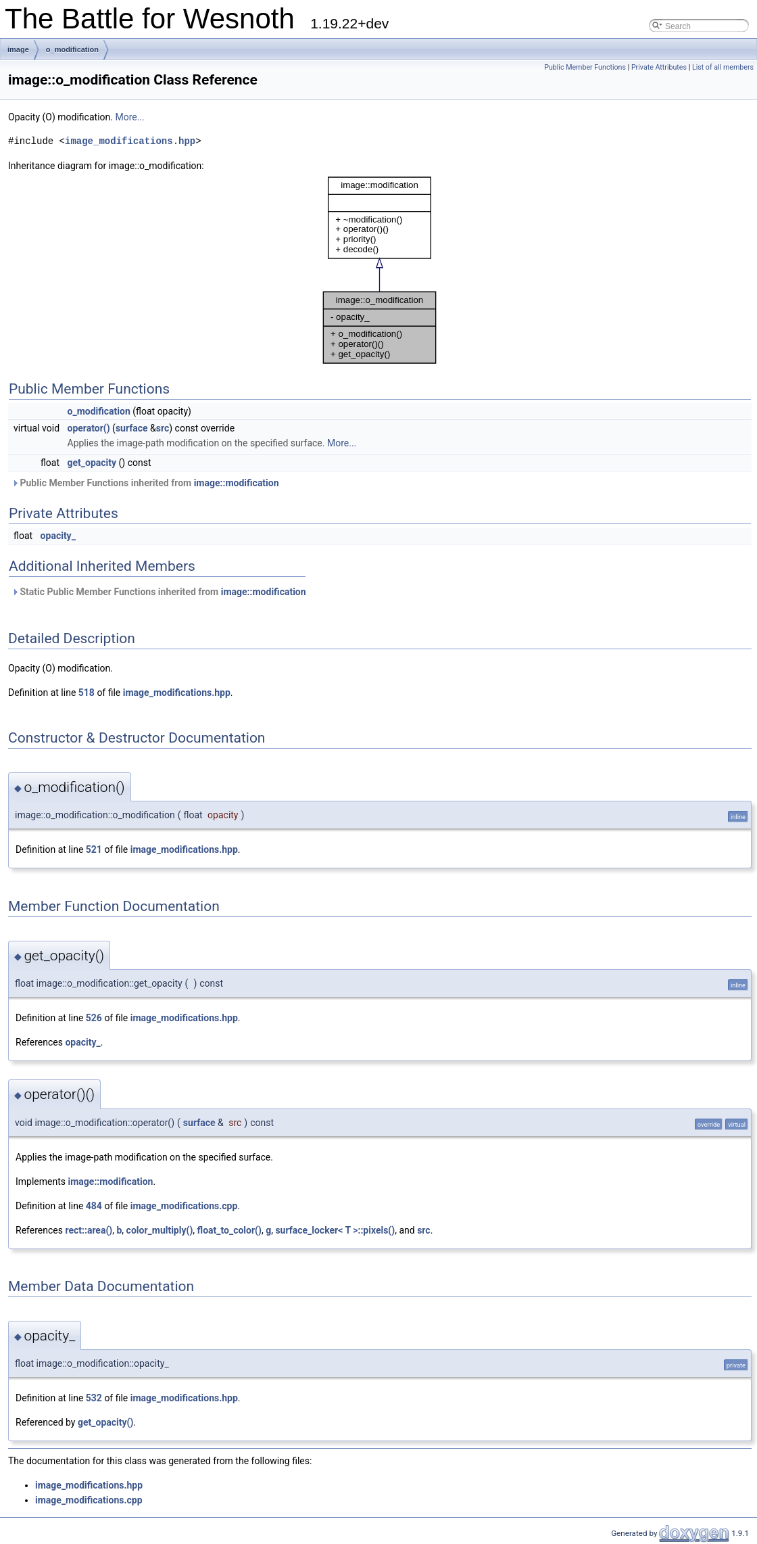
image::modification (236, 482)
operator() (89, 428)
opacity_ (58, 535)
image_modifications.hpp (130, 141)
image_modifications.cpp (184, 1205)
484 (94, 1205)
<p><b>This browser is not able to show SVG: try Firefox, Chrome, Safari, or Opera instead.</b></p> (380, 270)
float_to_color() (229, 1230)
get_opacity (92, 462)
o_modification (72, 49)
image (18, 49)
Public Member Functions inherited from (145, 482)
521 (94, 849)
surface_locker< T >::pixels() (335, 1230)
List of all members (723, 67)
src (162, 428)
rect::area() (88, 1230)
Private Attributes (659, 67)
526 (94, 1017)
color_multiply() (159, 1230)
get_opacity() (105, 1422)
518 (86, 692)
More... (129, 117)
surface (132, 428)
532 (94, 1398)
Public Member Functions (585, 67)
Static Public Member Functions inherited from (158, 591)
